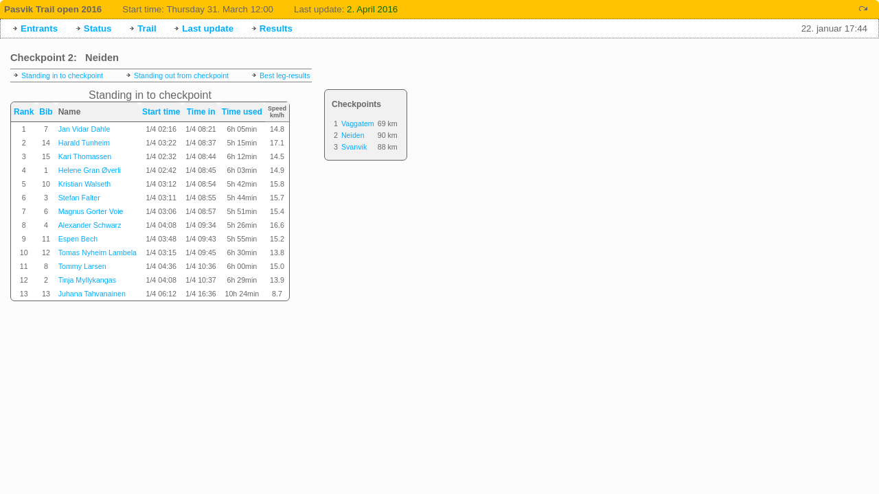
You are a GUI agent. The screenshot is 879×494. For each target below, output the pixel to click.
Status (98, 28)
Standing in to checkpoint (62, 75)
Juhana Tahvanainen (92, 294)
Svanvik (354, 147)
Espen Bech (78, 239)
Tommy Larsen (82, 266)
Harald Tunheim (84, 143)
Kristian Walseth (84, 184)
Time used (242, 112)
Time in (201, 112)
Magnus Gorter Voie (91, 211)
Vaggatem (357, 123)
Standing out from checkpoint (181, 75)
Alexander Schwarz (90, 225)
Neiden (353, 135)
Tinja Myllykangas (87, 280)
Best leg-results (285, 75)
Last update (207, 28)
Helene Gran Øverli (89, 170)
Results (276, 28)
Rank (24, 112)
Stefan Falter (79, 197)
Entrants (39, 28)
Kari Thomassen (84, 156)
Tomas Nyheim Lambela (97, 252)
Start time (161, 112)
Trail (146, 28)
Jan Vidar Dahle (84, 129)
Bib (45, 112)
